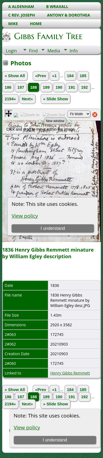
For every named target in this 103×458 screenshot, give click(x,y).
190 (58, 87)
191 (71, 87)
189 (46, 87)
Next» (27, 99)
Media (53, 51)
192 (84, 87)
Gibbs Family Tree (47, 36)
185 (83, 76)
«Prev (40, 76)
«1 (54, 76)
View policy (27, 427)
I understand (55, 440)
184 (70, 76)
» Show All (15, 76)
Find (33, 51)
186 (8, 87)
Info (74, 51)
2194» (10, 99)
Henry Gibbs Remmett (70, 373)
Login (11, 51)
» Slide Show (55, 99)
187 (20, 87)
